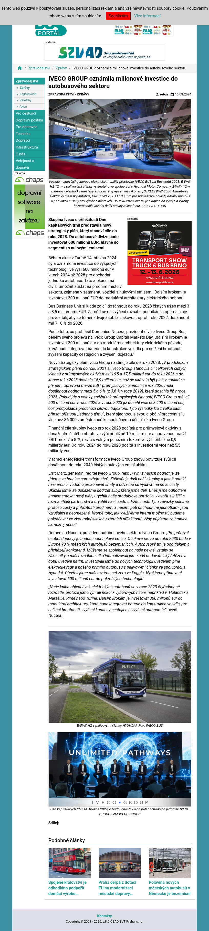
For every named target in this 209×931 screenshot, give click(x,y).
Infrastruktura (27, 147)
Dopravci (23, 140)
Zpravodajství (39, 68)
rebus (162, 94)
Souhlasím (118, 16)
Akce (23, 106)
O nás (20, 154)
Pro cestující (26, 113)
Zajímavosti (27, 94)
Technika (23, 134)
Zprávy (61, 68)
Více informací (147, 16)
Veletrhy (25, 100)
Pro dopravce (26, 127)
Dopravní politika (29, 120)
